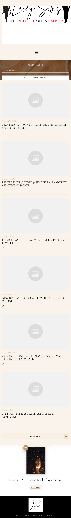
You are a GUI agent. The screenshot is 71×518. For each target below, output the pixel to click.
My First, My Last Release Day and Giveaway (28, 415)
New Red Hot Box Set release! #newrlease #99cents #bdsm (34, 126)
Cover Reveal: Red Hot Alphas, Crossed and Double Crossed (32, 357)
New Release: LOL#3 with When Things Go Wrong (33, 299)
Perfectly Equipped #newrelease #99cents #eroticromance (34, 184)
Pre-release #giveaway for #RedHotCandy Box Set (35, 241)
